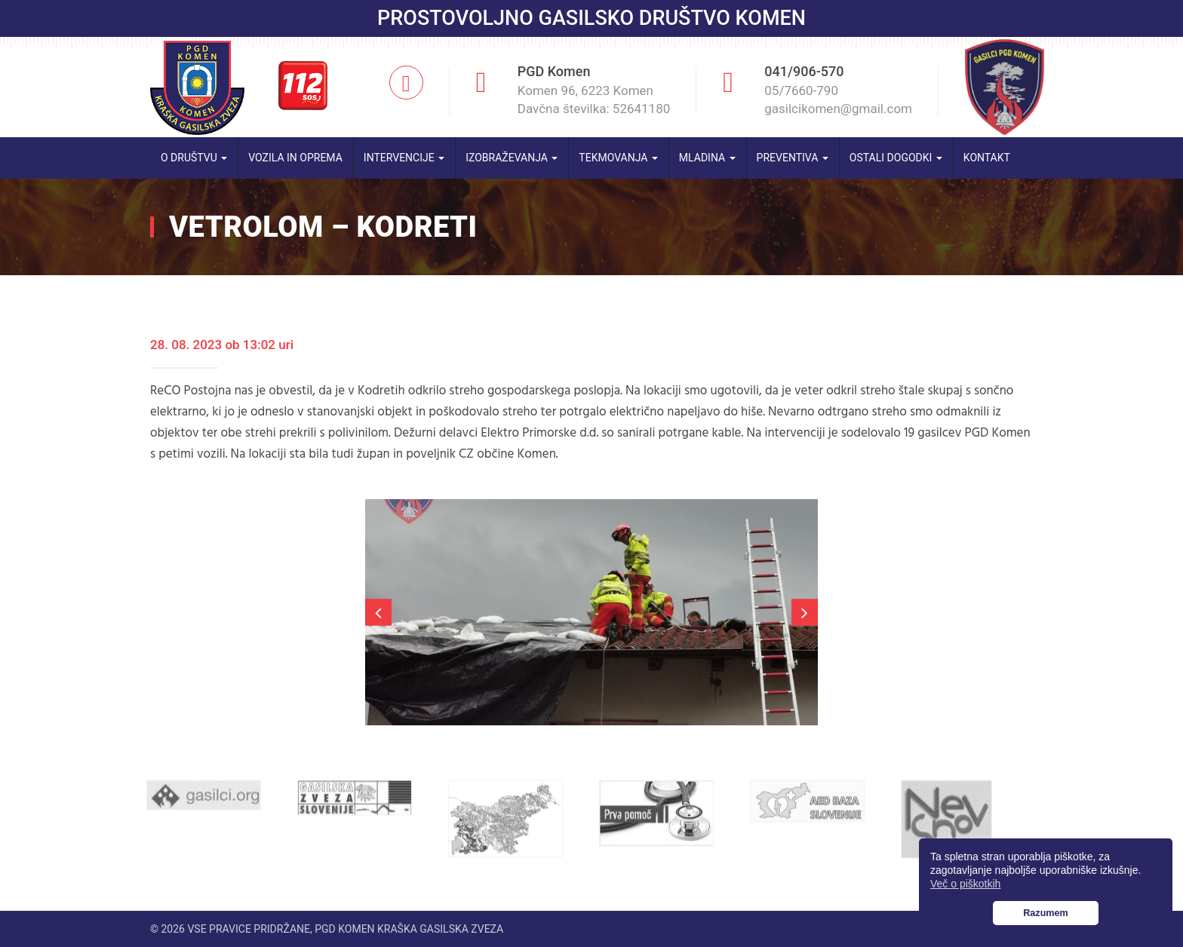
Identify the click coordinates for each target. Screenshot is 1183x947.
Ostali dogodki (896, 158)
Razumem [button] (1045, 913)
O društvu (194, 158)
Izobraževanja (512, 158)
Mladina (707, 158)
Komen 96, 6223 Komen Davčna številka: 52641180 (594, 99)
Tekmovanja (618, 158)
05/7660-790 (801, 90)
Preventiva (792, 158)
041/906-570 (803, 71)
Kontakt (986, 158)
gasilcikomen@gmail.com (838, 108)
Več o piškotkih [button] (965, 884)
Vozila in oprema (295, 158)
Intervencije (404, 158)
